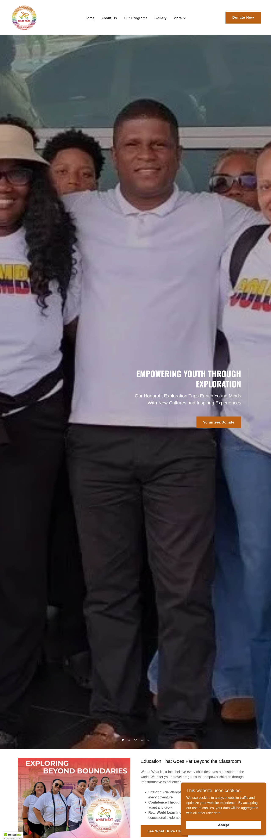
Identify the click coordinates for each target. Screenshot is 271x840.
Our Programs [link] (136, 18)
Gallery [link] (160, 18)
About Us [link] (109, 18)
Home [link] (90, 18)
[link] (24, 17)
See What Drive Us (164, 831)
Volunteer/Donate (218, 422)
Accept (223, 824)
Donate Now (243, 17)
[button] (179, 18)
